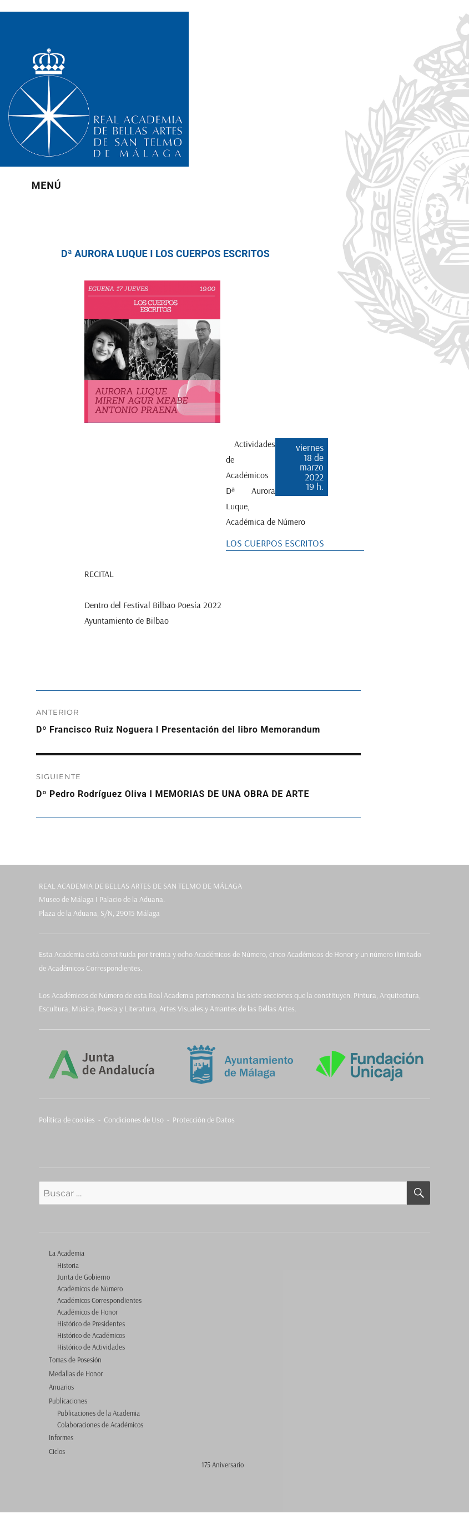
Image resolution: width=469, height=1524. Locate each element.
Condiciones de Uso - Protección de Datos (169, 1120)
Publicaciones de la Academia (98, 1412)
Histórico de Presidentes (91, 1323)
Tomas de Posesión (75, 1359)
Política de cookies (67, 1120)
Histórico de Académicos (91, 1335)
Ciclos (57, 1451)
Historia (68, 1265)
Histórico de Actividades (91, 1346)
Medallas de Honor (76, 1373)
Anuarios (61, 1386)
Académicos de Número (90, 1288)
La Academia (66, 1253)
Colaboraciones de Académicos (100, 1424)
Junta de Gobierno (83, 1276)
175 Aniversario (222, 1464)
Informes (61, 1437)
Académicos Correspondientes (99, 1300)
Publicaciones (68, 1400)
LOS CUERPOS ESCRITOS (275, 543)
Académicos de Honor (87, 1311)
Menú (47, 185)
